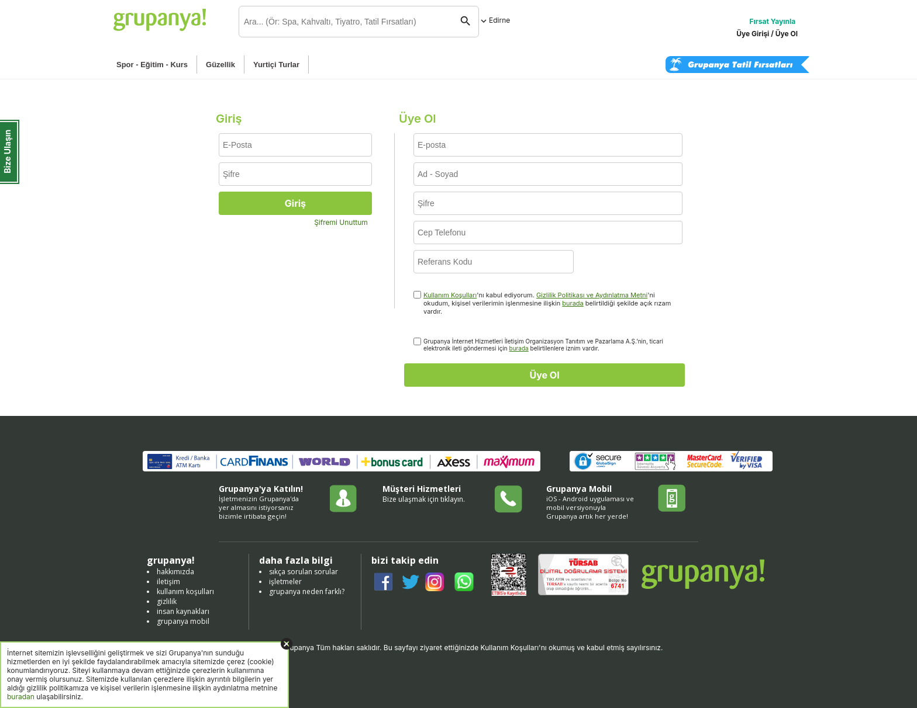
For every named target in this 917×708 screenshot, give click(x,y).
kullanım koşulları (185, 591)
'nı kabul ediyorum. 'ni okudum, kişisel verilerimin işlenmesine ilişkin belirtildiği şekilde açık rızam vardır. (547, 303)
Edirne (494, 20)
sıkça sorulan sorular (303, 572)
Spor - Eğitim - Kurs (152, 64)
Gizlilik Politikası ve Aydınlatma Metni (591, 295)
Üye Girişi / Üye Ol (767, 33)
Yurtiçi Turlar (276, 64)
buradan (21, 696)
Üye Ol (544, 375)
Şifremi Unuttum (341, 222)
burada (572, 303)
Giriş (295, 203)
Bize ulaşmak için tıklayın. (423, 499)
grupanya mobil (183, 621)
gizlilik (167, 601)
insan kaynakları (183, 611)
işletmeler (285, 581)
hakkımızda (175, 572)
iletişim (168, 581)
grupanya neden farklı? (306, 591)
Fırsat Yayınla (773, 21)
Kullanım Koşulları (450, 295)
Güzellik (220, 64)
